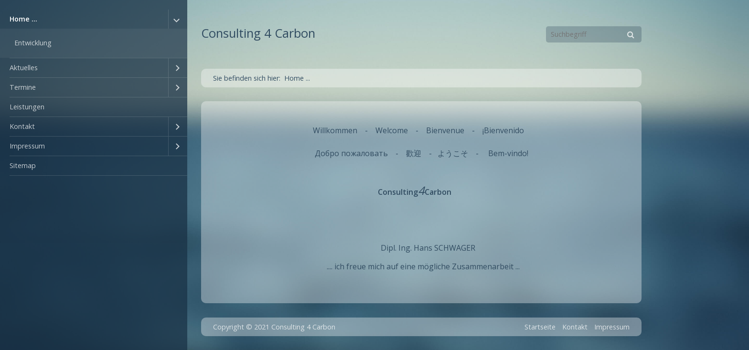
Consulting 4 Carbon (258, 33)
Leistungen (27, 106)
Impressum (27, 145)
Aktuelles (24, 67)
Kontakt (22, 126)
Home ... (23, 18)
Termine (23, 87)
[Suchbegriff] (594, 34)
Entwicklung (33, 42)
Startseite (540, 326)
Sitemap (23, 165)
